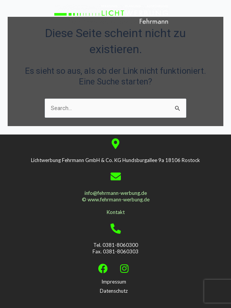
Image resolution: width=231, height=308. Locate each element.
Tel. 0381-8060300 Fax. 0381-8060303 (115, 248)
